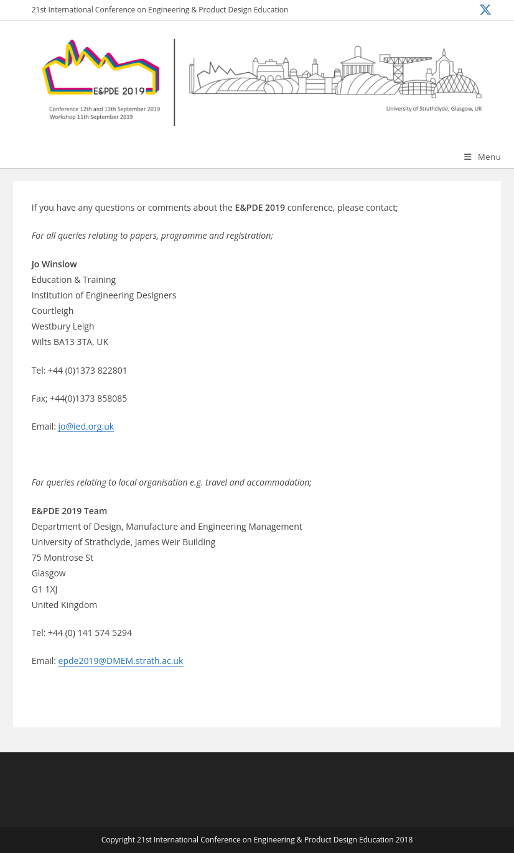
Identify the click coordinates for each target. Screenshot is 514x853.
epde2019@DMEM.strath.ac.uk (121, 660)
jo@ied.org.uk (86, 426)
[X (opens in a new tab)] (484, 10)
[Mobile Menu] (482, 156)
